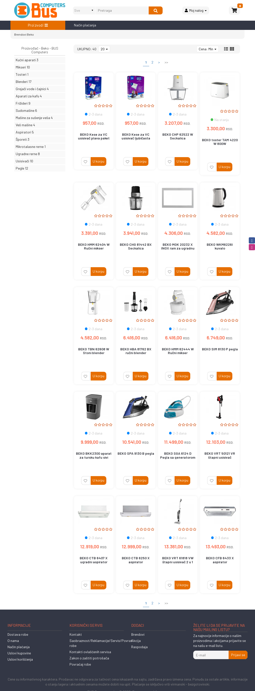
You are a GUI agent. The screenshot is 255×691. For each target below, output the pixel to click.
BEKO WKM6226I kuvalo (220, 246)
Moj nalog (196, 10)
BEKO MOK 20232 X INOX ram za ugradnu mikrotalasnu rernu (177, 248)
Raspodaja (139, 647)
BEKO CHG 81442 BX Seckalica (136, 246)
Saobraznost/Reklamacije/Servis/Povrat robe (100, 643)
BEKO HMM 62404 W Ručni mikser (94, 246)
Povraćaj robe (80, 664)
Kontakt (75, 634)
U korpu (98, 161)
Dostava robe (17, 634)
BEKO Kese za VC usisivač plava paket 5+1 (94, 138)
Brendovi (20, 34)
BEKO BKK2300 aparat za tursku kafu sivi (94, 455)
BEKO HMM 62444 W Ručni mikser (178, 351)
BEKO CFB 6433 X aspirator (220, 560)
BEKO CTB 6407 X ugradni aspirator (94, 560)
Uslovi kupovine (19, 653)
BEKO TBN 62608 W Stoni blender (93, 351)
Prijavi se (238, 655)
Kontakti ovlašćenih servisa (90, 652)
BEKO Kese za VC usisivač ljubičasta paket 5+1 (136, 138)
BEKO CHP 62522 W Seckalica (177, 136)
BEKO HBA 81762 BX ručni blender (135, 351)
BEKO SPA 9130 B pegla (136, 453)
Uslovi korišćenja (20, 659)
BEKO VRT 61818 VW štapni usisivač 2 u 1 (177, 560)
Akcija (136, 640)
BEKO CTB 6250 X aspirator (136, 560)
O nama (13, 640)
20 (104, 49)
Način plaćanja (85, 25)
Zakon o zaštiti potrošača (89, 658)
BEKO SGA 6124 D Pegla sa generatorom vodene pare (177, 457)
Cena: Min (207, 49)
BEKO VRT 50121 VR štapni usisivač (219, 455)
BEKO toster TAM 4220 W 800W (220, 142)
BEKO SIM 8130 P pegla (220, 349)
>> (166, 62)
